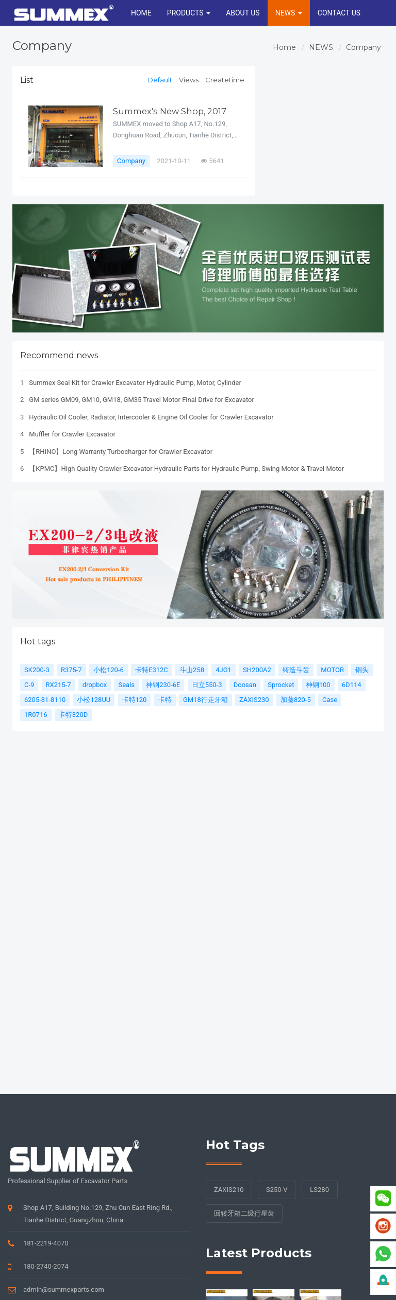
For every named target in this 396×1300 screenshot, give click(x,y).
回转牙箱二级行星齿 (244, 1213)
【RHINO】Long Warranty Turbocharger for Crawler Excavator (120, 451)
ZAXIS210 (229, 1189)
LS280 (319, 1189)
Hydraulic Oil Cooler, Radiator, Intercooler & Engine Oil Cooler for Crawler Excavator (151, 417)
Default (159, 80)
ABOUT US (243, 13)
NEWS (288, 13)
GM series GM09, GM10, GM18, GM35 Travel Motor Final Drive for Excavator (141, 399)
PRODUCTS (188, 13)
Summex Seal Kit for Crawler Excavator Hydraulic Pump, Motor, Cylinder (135, 383)
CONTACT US (339, 13)
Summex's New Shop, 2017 (170, 111)
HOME (141, 13)
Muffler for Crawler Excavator (72, 434)
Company (363, 47)
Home (284, 47)
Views (189, 80)
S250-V (277, 1189)
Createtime (224, 80)
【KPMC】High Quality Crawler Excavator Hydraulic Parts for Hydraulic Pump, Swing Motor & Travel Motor (186, 468)
